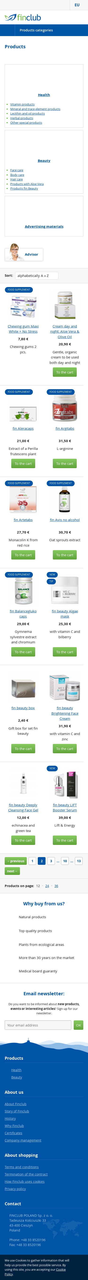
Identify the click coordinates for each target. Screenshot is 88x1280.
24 (47, 886)
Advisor (31, 254)
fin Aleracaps (23, 428)
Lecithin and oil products (27, 113)
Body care (17, 175)
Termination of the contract (26, 1174)
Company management (23, 1140)
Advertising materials (44, 226)
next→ (12, 871)
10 (65, 861)
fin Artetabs (23, 519)
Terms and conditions (22, 1167)
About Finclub (16, 1104)
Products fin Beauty (24, 188)
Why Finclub (14, 1125)
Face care (16, 170)
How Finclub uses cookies (25, 1181)
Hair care (16, 179)
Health (44, 94)
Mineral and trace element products (35, 109)
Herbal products (21, 118)
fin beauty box (23, 707)
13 (79, 861)
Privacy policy (15, 1189)
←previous (15, 861)
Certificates (13, 1133)
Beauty (44, 160)
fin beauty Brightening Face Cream (64, 713)
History (10, 1118)
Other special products (26, 122)
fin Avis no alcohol (65, 519)
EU (79, 4)
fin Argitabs (65, 428)
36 (56, 886)
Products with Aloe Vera (27, 184)
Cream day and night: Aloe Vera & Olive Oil (64, 331)
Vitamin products (22, 104)
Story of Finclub (17, 1111)
